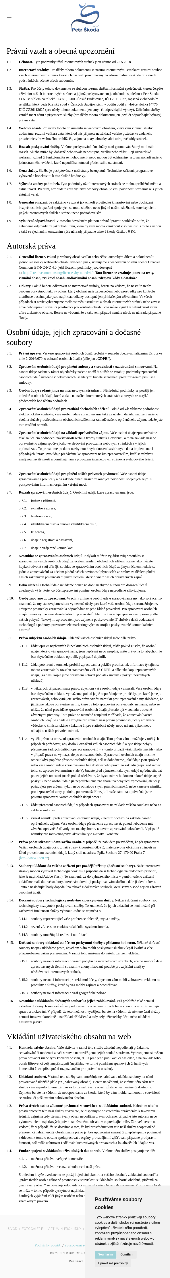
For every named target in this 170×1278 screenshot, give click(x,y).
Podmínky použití (48, 1245)
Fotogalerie (32, 1229)
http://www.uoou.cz (34, 858)
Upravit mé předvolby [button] (113, 1263)
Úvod (12, 1229)
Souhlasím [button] (105, 1254)
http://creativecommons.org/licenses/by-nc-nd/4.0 (58, 273)
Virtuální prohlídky (64, 1229)
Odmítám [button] (126, 1254)
